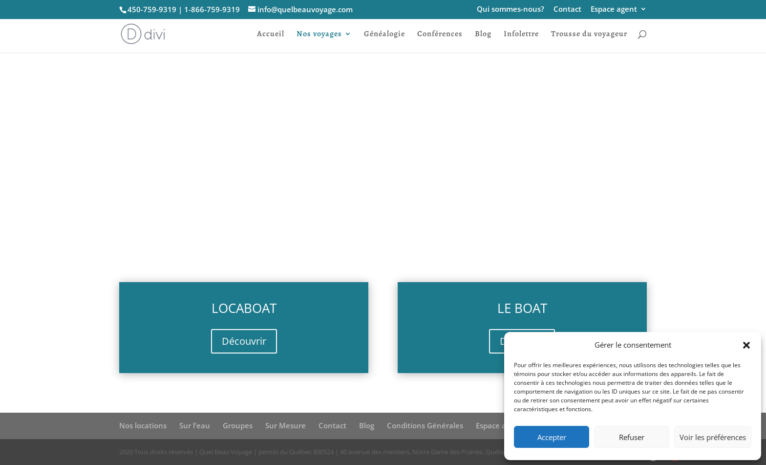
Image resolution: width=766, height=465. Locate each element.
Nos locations (143, 425)
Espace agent (614, 9)
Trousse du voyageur (589, 34)
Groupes (238, 425)
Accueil (270, 34)
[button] (746, 345)
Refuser (631, 437)
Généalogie (384, 34)
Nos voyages (319, 34)
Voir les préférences (713, 437)
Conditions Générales (425, 425)
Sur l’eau (194, 425)
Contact (567, 9)
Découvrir (244, 341)
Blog (483, 34)
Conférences (440, 34)
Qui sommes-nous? (510, 9)
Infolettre (521, 34)
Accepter (551, 437)
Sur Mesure (285, 425)
